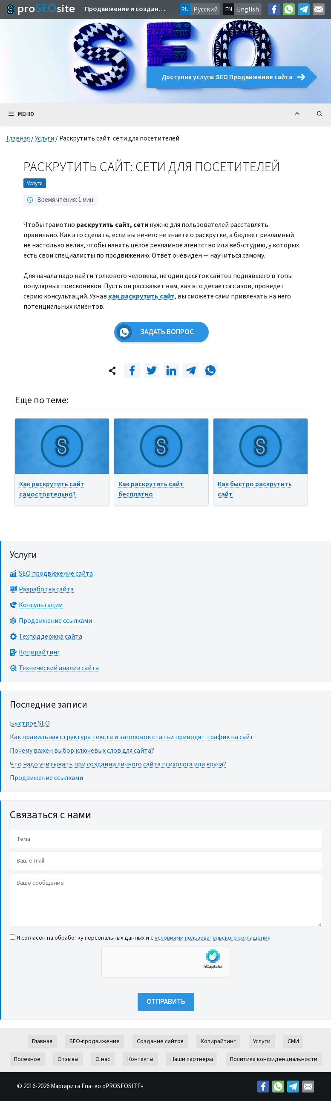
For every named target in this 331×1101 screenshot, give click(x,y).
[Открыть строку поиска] (319, 114)
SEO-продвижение (94, 1041)
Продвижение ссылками (46, 778)
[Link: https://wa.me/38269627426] (289, 9)
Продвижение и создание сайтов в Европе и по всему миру (126, 9)
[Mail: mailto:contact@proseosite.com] (319, 9)
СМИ (293, 1041)
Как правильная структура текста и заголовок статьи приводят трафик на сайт (131, 737)
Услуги (44, 138)
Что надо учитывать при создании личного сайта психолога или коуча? (118, 764)
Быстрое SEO (30, 723)
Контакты (140, 1059)
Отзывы (68, 1059)
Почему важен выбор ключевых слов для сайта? (82, 750)
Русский (205, 9)
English (248, 9)
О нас (102, 1059)
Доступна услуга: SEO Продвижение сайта (233, 77)
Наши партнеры (191, 1059)
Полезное (27, 1059)
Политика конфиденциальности (273, 1059)
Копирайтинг (218, 1041)
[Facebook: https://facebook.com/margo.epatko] (274, 9)
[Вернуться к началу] (297, 114)
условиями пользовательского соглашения (213, 937)
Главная (18, 138)
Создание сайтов (160, 1041)
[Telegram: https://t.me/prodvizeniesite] (304, 9)
